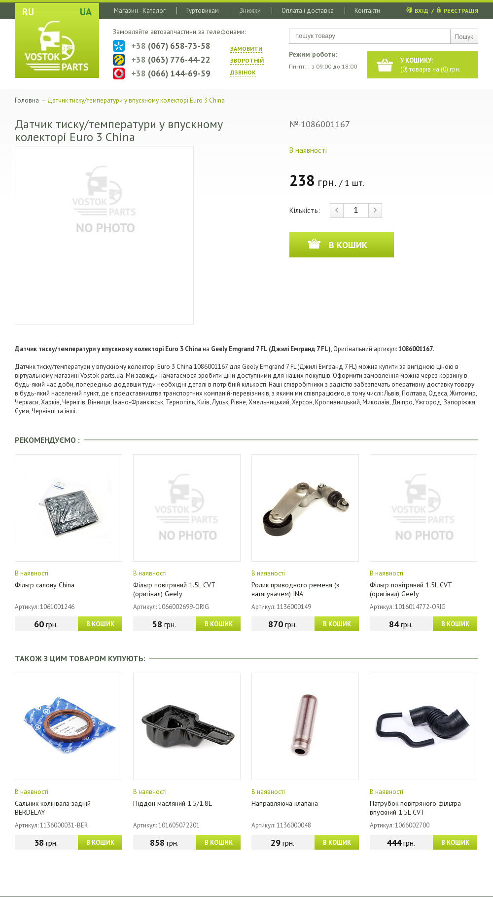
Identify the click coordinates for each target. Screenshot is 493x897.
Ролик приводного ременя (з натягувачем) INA (295, 589)
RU (28, 11)
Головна (27, 100)
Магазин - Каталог (140, 10)
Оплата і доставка (308, 10)
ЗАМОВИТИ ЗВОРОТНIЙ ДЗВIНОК (247, 60)
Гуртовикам (202, 10)
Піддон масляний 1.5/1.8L (172, 803)
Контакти (367, 10)
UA (86, 11)
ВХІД (421, 10)
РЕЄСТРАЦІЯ (461, 10)
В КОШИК (100, 624)
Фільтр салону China (44, 584)
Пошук (464, 37)
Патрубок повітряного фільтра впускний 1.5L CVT (415, 808)
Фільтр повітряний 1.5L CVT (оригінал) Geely (174, 589)
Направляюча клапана (284, 803)
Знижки (250, 10)
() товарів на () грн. (430, 64)
